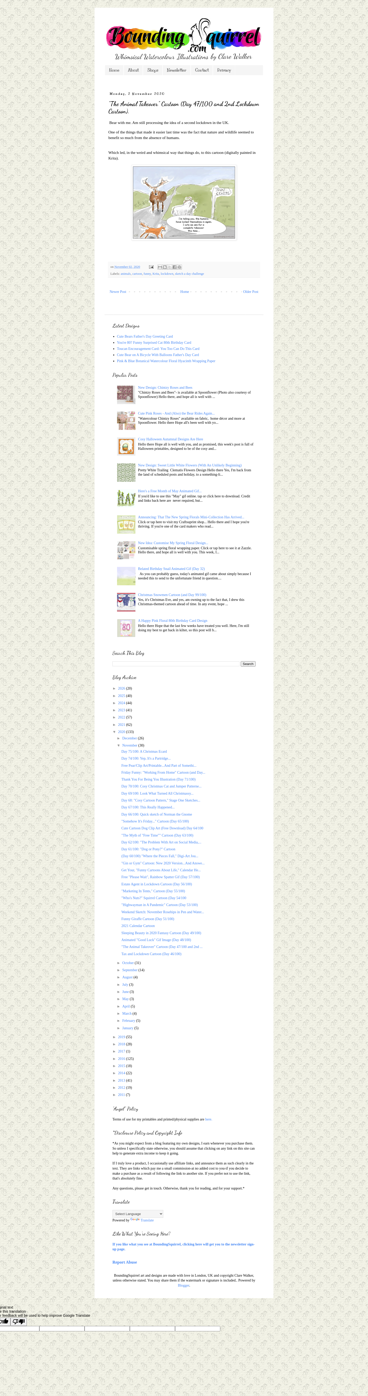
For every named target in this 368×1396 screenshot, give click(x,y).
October (128, 963)
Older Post (251, 292)
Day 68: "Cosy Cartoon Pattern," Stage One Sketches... (160, 800)
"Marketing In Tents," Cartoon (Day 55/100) (153, 891)
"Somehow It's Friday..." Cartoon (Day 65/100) (155, 821)
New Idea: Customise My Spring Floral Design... (173, 543)
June (126, 992)
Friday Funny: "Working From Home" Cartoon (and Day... (163, 772)
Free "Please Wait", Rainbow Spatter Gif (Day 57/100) (160, 877)
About (133, 70)
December (130, 738)
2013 (122, 1080)
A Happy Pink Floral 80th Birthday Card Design (172, 621)
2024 (122, 703)
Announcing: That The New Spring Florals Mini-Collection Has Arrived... (191, 517)
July (125, 985)
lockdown (167, 274)
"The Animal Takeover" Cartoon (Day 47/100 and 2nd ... (162, 947)
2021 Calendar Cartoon (138, 926)
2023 (122, 710)
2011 (122, 1095)
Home (114, 70)
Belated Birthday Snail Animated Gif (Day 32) (171, 569)
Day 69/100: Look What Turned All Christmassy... (157, 793)
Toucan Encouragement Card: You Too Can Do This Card (158, 349)
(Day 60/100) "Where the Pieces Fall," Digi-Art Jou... (159, 856)
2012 (122, 1088)
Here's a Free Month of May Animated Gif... (170, 491)
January (128, 1028)
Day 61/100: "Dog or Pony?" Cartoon (148, 849)
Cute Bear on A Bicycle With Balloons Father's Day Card (158, 355)
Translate (142, 1220)
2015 (122, 1066)
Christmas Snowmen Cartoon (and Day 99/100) (172, 595)
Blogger (183, 1285)
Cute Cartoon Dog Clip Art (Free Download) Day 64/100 (162, 828)
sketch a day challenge (189, 274)
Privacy (224, 70)
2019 (122, 1037)
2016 (122, 1059)
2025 (122, 696)
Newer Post (118, 292)
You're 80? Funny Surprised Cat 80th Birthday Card (154, 343)
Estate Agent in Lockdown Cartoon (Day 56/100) (156, 884)
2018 (122, 1044)
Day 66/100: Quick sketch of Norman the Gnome (156, 814)
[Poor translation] (18, 1322)
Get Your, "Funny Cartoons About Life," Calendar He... (161, 870)
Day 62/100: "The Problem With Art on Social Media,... (161, 842)
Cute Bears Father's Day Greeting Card (145, 336)
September (130, 970)
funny (147, 274)
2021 (122, 725)
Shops (152, 70)
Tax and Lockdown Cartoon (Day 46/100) (151, 954)
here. (208, 1119)
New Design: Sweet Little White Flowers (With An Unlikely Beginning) (190, 465)
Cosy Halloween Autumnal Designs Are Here (170, 439)
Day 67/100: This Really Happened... (148, 807)
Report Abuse (124, 1262)
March (127, 1013)
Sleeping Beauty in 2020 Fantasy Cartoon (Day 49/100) (161, 933)
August (127, 977)
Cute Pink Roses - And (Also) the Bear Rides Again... (176, 413)
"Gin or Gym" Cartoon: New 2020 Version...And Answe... (163, 863)
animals (126, 274)
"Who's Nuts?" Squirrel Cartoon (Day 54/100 (153, 898)
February (129, 1021)
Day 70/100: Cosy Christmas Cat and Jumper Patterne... (161, 786)
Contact (202, 70)
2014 (122, 1073)
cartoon (137, 274)
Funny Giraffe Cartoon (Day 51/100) (147, 919)
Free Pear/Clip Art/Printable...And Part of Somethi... (159, 766)
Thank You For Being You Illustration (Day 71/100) (158, 779)
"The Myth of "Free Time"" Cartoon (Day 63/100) (157, 835)
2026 (122, 688)
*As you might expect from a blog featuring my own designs (156, 1143)
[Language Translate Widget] (137, 1214)
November (130, 745)
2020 (122, 732)
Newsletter (176, 70)
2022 (122, 717)
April (126, 1006)
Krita (156, 274)
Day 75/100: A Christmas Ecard (144, 751)
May (126, 999)
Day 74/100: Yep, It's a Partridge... (146, 758)
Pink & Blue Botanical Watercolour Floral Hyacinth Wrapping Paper (166, 361)
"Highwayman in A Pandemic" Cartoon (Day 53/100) (159, 905)
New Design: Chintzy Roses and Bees (165, 388)
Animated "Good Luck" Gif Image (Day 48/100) (156, 940)
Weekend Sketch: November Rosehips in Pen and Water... (162, 912)
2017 (122, 1051)
